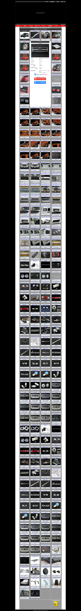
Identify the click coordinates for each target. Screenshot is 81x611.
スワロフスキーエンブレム (35, 337)
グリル (56, 381)
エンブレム (24, 260)
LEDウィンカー (35, 282)
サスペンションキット (24, 63)
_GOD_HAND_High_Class (24, 74)
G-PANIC (56, 304)
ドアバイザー (56, 151)
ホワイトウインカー (25, 282)
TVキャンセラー (56, 545)
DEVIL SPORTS (24, 315)
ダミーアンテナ (24, 337)
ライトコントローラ (46, 545)
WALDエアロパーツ (25, 107)
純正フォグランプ (35, 304)
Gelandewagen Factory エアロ (24, 162)
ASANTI (45, 260)
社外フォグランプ (45, 304)
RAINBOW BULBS (35, 370)
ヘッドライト (56, 260)
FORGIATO (35, 260)
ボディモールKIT (35, 326)
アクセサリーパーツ (35, 556)
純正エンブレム (45, 337)
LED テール (24, 96)
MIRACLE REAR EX (35, 315)
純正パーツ (56, 96)
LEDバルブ (56, 282)
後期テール (56, 293)
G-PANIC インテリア (25, 85)
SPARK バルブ (56, 370)
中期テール (45, 293)
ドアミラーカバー (35, 589)
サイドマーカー (35, 293)
